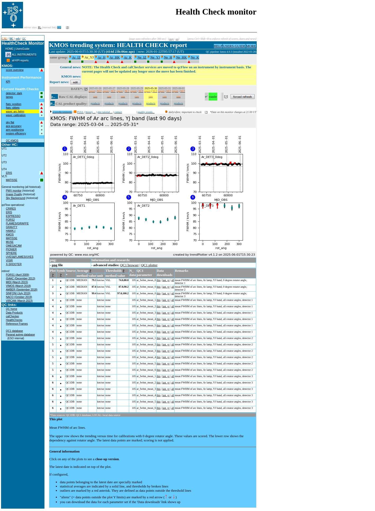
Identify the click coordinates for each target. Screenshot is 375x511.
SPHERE (11, 253)
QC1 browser (129, 265)
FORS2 (10, 219)
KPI (8, 81)
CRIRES (11, 208)
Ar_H (102, 57)
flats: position (13, 104)
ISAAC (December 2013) (20, 278)
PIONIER (11, 249)
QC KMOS (12, 140)
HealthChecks (14, 320)
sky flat (10, 122)
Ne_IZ (141, 57)
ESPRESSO (13, 216)
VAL (107, 280)
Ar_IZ (76, 57)
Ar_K (128, 57)
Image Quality (14, 194)
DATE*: (77, 89)
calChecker (12, 316)
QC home (11, 308)
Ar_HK (115, 57)
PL (39, 27)
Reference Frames (17, 323)
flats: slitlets (13, 107)
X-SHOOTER (13, 264)
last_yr (165, 280)
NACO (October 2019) (19, 297)
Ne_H (168, 57)
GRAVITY (11, 227)
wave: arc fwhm (15, 111)
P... (52, 104)
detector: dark (14, 93)
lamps (9, 97)
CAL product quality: (71, 104)
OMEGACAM (13, 245)
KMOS (9, 234)
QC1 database (14, 330)
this (158, 280)
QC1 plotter (149, 265)
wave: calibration (15, 115)
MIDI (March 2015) (17, 282)
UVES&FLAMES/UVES (19, 256)
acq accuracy (13, 126)
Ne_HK (181, 57)
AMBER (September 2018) (21, 289)
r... (53, 97)
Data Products (14, 312)
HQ (59, 27)
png (54, 265)
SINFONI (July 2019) (18, 293)
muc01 (202, 51)
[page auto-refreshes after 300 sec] (147, 38)
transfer (213, 96)
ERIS (9, 172)
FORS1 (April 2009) (17, 274)
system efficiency (16, 133)
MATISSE (11, 180)
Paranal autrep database (20, 334)
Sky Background (15, 198)
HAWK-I (10, 230)
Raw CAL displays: (73, 97)
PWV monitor (13, 190)
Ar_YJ (89, 57)
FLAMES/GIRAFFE (17, 223)
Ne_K (195, 57)
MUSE (9, 242)
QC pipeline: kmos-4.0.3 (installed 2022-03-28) (231, 51)
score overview (15, 70)
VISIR (9, 260)
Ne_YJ (155, 57)
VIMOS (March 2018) (18, 285)
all (172, 280)
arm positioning (15, 129)
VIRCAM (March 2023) (19, 300)
